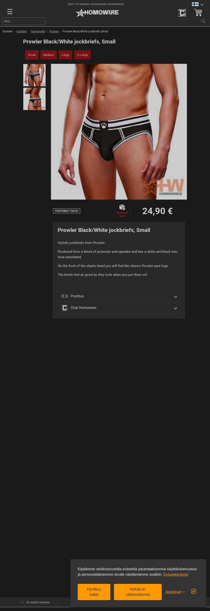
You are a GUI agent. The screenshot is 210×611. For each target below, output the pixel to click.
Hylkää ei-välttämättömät (138, 592)
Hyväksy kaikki (94, 592)
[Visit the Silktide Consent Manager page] (193, 591)
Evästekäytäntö (176, 574)
